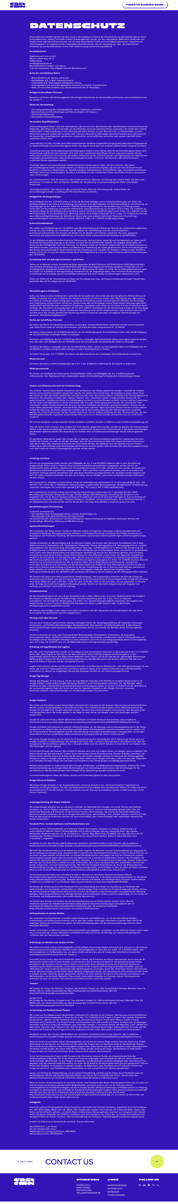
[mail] (153, 1188)
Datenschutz (115, 1191)
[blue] (17, 3)
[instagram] (140, 1188)
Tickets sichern (116, 1197)
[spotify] (149, 1188)
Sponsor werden (117, 1187)
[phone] (158, 1188)
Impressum (113, 1194)
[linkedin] (144, 1188)
